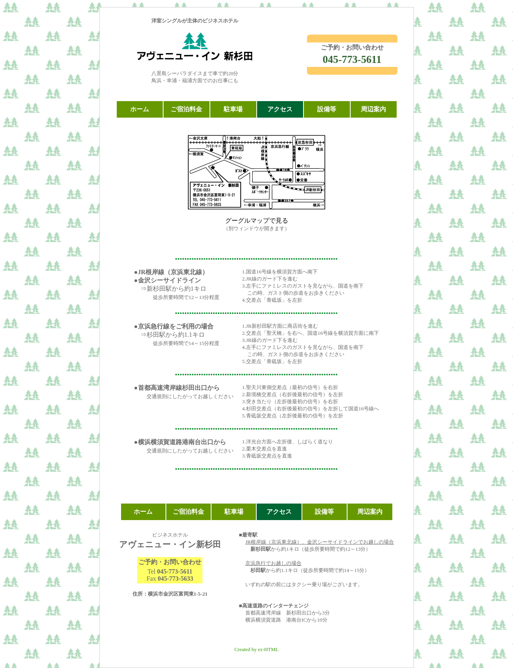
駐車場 (233, 109)
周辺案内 (373, 109)
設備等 (326, 109)
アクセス (279, 109)
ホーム (139, 109)
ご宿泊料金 (186, 109)
